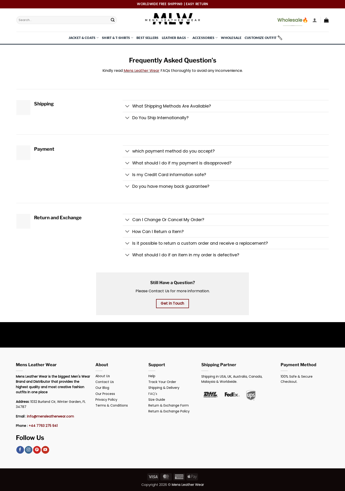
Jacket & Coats (84, 37)
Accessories (205, 37)
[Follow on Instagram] (28, 450)
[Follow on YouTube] (45, 450)
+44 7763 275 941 (43, 425)
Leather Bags (175, 37)
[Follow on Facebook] (20, 450)
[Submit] (113, 20)
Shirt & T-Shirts (117, 37)
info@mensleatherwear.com (50, 416)
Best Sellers (147, 38)
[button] (314, 20)
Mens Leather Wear (142, 70)
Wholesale (231, 38)
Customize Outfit (261, 38)
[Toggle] (127, 106)
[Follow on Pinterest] (37, 450)
